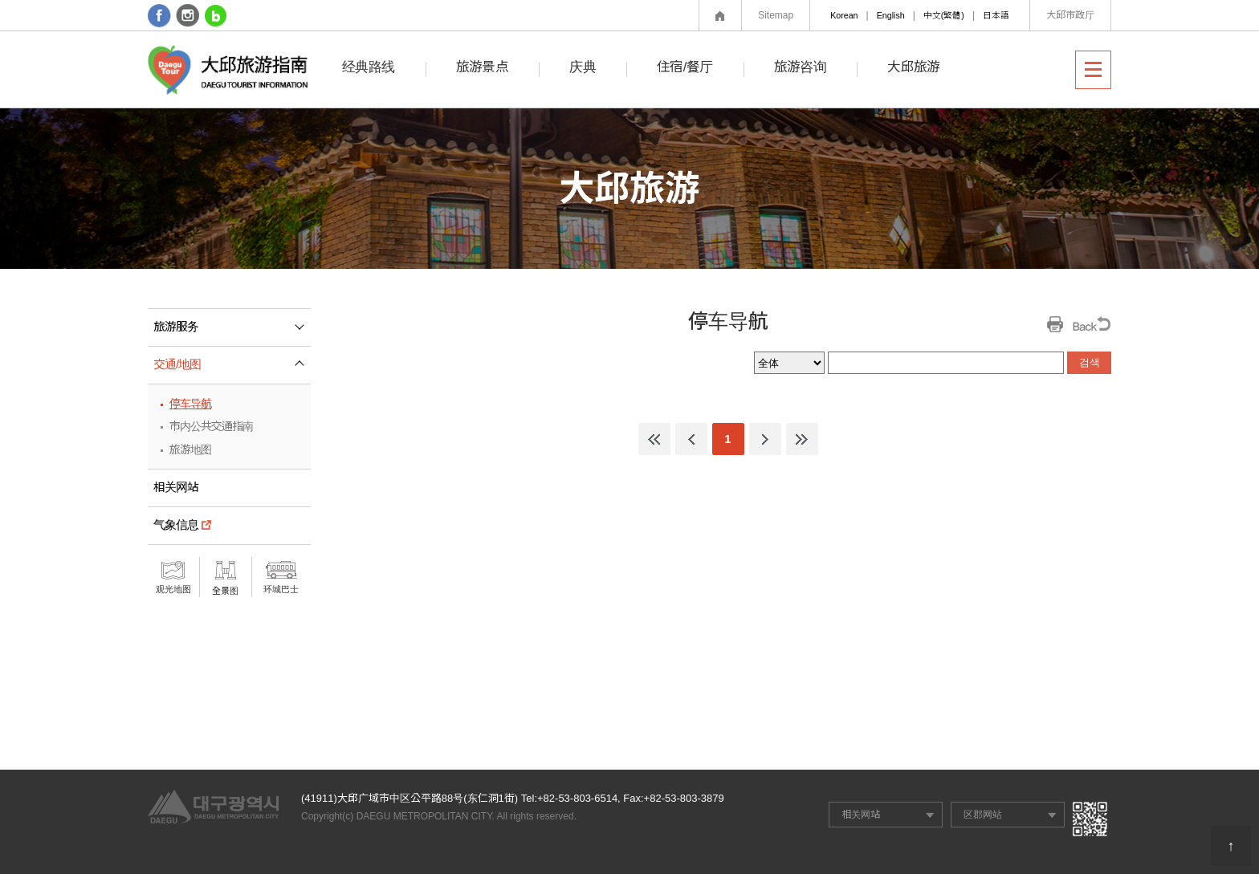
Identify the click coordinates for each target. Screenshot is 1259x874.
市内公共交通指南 (211, 426)
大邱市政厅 (1070, 15)
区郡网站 (983, 814)
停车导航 (190, 403)
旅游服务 (232, 332)
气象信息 (175, 524)
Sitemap (775, 15)
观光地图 (173, 589)
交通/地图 (230, 359)
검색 (1089, 362)
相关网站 (175, 487)
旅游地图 (190, 449)
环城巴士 (281, 589)
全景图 (225, 591)
